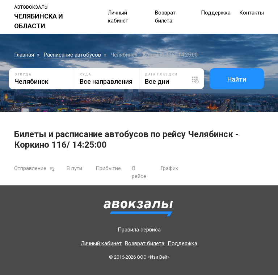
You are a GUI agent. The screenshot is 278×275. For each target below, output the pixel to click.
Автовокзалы (31, 7)
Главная (24, 55)
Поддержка (216, 12)
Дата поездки (161, 74)
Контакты (251, 12)
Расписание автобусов (72, 55)
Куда (85, 74)
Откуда (22, 74)
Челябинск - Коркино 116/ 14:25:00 (154, 55)
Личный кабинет (101, 243)
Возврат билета (144, 243)
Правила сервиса (139, 229)
